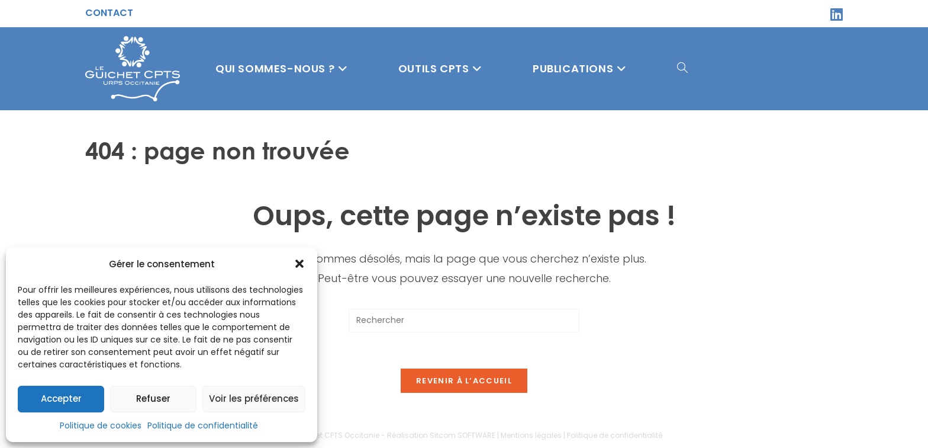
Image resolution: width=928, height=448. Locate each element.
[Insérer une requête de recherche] (464, 320)
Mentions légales (531, 435)
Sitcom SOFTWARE (462, 435)
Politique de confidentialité (202, 425)
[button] (299, 264)
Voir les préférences (254, 398)
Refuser (153, 398)
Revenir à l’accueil (464, 380)
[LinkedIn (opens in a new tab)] (835, 14)
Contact (109, 13)
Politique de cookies (100, 425)
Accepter (61, 398)
